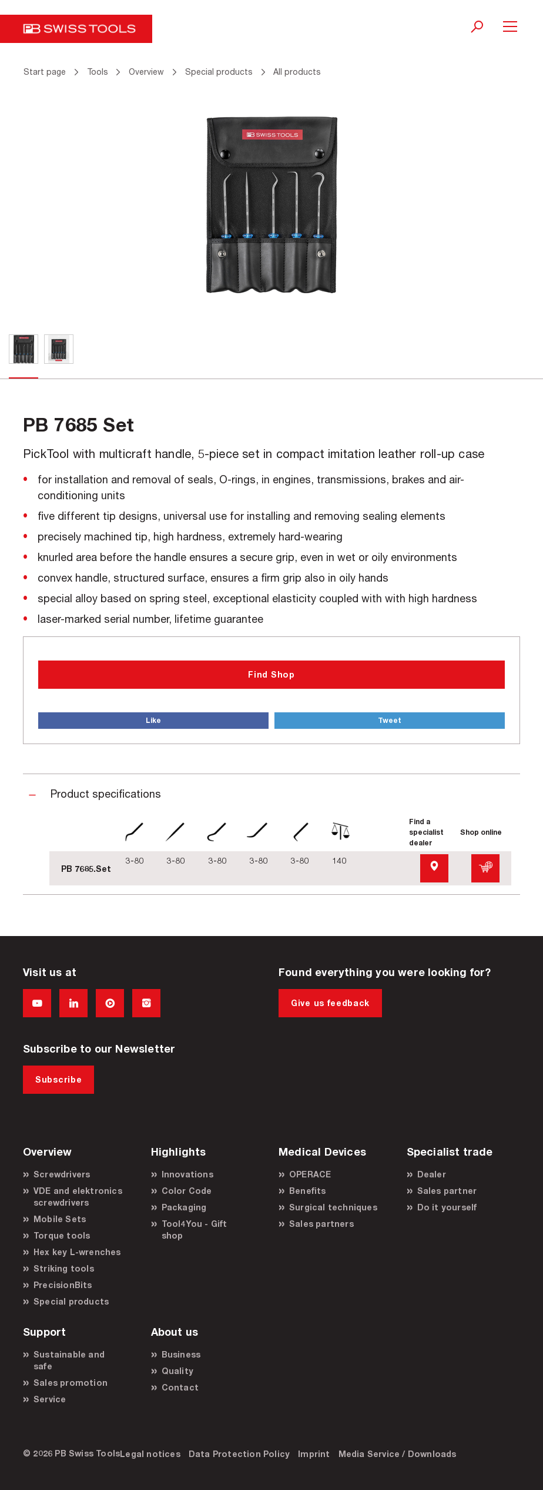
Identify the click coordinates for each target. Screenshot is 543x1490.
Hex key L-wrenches (77, 1252)
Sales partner (447, 1191)
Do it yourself (447, 1207)
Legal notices (150, 1454)
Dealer (431, 1174)
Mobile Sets (59, 1219)
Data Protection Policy (239, 1454)
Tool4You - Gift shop (194, 1229)
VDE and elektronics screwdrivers (77, 1196)
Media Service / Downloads (397, 1454)
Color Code (187, 1191)
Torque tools (61, 1235)
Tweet (389, 720)
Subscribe (58, 1079)
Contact (180, 1387)
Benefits (307, 1191)
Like (153, 720)
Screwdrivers (61, 1174)
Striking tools (63, 1268)
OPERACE (310, 1174)
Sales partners (321, 1224)
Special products (71, 1301)
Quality (177, 1371)
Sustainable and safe (69, 1360)
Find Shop (271, 674)
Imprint (314, 1454)
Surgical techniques (333, 1207)
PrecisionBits (62, 1285)
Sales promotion (70, 1383)
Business (181, 1354)
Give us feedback (330, 1003)
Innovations (187, 1174)
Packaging (184, 1207)
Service (49, 1399)
